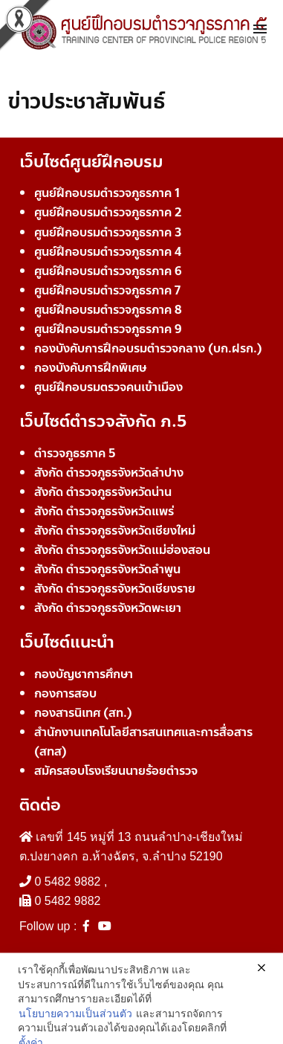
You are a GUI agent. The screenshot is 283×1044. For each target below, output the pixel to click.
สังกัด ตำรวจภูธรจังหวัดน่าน (103, 492)
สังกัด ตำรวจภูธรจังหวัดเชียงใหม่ (114, 530)
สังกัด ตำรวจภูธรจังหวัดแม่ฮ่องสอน (122, 550)
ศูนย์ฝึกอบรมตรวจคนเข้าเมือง (108, 387)
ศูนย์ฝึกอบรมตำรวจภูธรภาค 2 (108, 212)
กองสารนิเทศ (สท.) (83, 712)
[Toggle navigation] (260, 30)
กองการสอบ (65, 693)
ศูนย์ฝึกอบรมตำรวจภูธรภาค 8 (108, 309)
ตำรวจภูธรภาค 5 (75, 453)
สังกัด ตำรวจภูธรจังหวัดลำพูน (107, 569)
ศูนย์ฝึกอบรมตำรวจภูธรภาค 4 (107, 251)
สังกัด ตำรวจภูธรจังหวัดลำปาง (108, 472)
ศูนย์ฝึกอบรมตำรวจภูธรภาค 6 (108, 271)
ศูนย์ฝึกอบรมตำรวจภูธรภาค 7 (107, 290)
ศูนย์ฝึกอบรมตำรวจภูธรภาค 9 (108, 329)
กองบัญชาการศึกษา (83, 674)
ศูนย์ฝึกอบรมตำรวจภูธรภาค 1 (107, 193)
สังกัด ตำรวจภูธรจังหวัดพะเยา (107, 608)
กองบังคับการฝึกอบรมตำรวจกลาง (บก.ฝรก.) (148, 348)
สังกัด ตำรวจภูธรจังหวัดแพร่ (104, 511)
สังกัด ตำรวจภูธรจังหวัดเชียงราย (114, 588)
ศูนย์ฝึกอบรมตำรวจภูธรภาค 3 (108, 232)
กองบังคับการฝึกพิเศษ (90, 367)
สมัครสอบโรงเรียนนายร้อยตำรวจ (116, 770)
